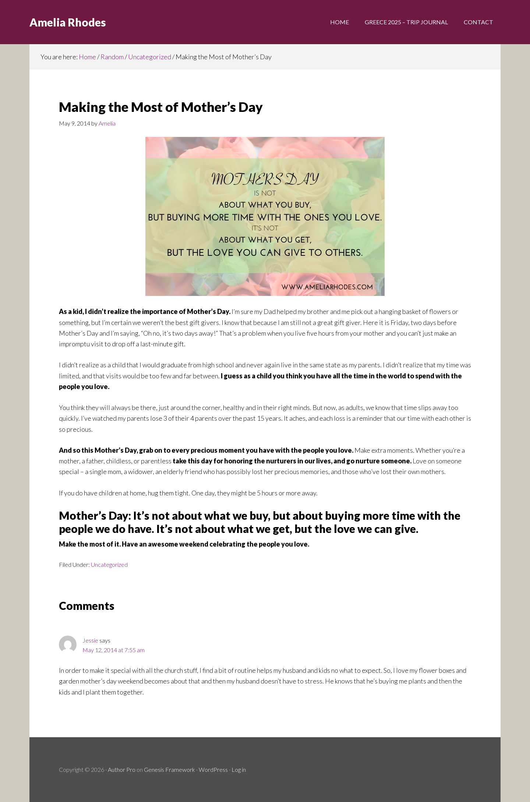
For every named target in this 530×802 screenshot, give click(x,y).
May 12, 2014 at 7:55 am (113, 649)
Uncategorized (109, 564)
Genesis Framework (169, 769)
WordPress (213, 769)
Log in (239, 769)
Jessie (90, 640)
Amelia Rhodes (67, 22)
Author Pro (121, 769)
